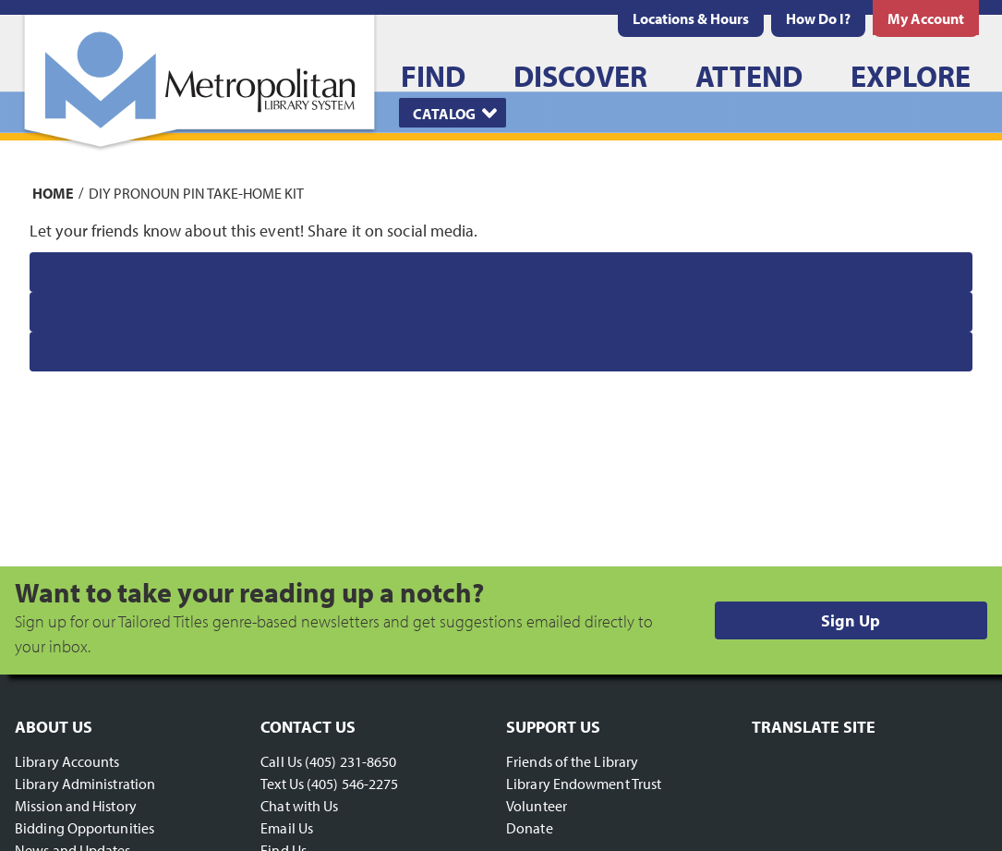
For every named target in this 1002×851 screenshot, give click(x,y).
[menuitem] (691, 18)
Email (65, 351)
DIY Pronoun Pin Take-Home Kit (196, 192)
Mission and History (76, 805)
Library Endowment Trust (583, 783)
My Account (925, 18)
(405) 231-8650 (350, 761)
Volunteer (536, 805)
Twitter (71, 311)
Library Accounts (67, 761)
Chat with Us (299, 805)
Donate (529, 828)
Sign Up (850, 620)
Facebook (79, 272)
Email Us (286, 828)
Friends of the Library (572, 761)
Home (53, 192)
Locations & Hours (691, 18)
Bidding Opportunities (84, 828)
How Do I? (818, 18)
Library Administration (85, 783)
